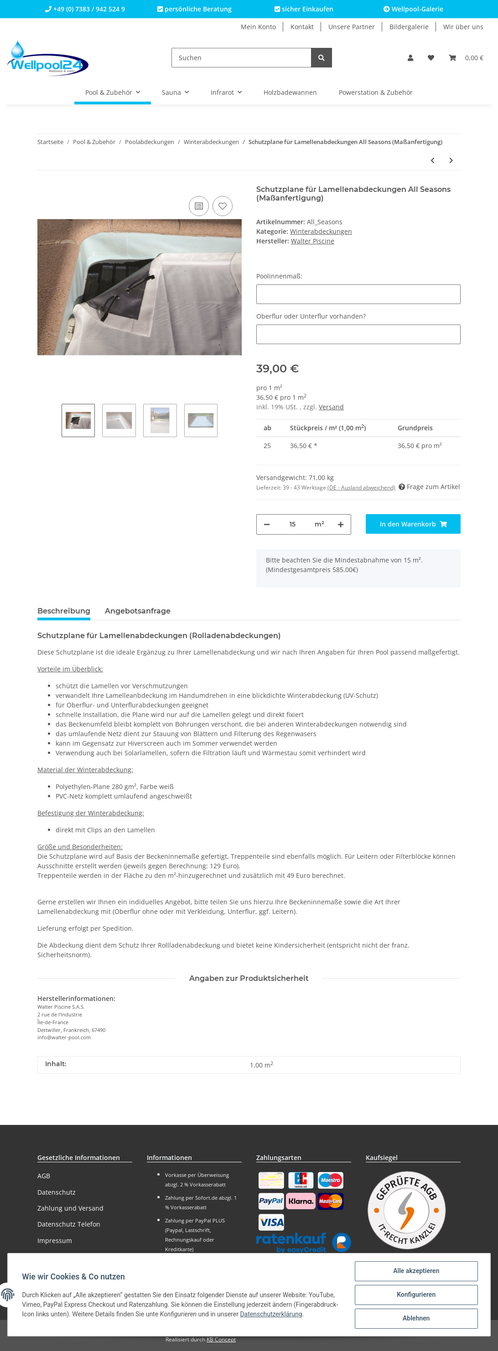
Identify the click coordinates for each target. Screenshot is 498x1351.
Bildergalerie (409, 26)
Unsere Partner (351, 26)
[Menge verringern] (267, 524)
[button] (410, 57)
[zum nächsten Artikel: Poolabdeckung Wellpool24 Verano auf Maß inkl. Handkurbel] (451, 160)
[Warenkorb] (466, 57)
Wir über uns (463, 26)
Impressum (54, 1240)
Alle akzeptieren (416, 1271)
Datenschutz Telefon (68, 1224)
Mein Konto (258, 26)
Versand (331, 406)
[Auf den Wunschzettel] (223, 206)
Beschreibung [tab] (63, 611)
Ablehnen (415, 1318)
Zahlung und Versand (70, 1208)
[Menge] (292, 524)
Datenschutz (56, 1192)
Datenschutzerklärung (53, 1319)
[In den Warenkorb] (413, 524)
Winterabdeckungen (321, 231)
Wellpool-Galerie (413, 9)
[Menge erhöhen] (341, 524)
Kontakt (302, 26)
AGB (43, 1175)
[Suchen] (241, 57)
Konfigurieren (415, 1295)
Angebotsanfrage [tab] (138, 611)
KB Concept (221, 1339)
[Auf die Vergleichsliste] (199, 206)
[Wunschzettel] (430, 57)
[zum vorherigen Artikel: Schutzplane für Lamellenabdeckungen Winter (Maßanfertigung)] (432, 160)
